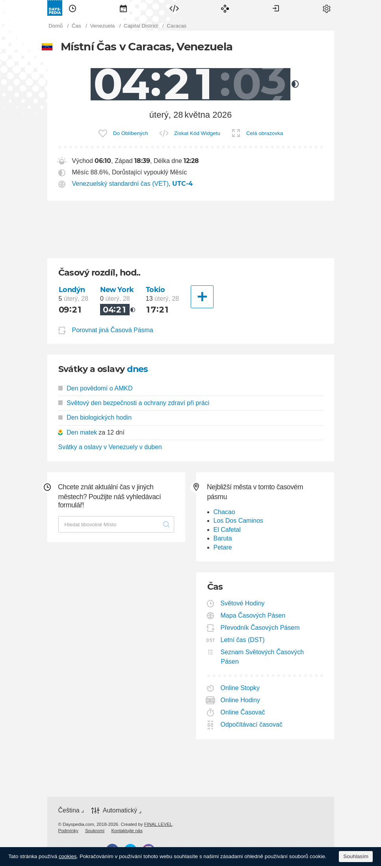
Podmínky (68, 830)
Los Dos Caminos (238, 520)
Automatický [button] (120, 810)
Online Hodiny (240, 700)
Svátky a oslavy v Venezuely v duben (110, 447)
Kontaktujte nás (126, 830)
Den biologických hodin (95, 417)
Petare (223, 547)
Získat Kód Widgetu (197, 133)
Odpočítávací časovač (251, 724)
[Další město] (202, 296)
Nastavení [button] (326, 8)
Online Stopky (240, 688)
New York (117, 289)
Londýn (72, 289)
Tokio (155, 289)
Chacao (224, 512)
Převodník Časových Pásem (260, 627)
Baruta (223, 538)
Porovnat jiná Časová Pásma (112, 330)
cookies (68, 856)
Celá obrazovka (264, 133)
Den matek (82, 432)
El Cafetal (227, 529)
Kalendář (123, 8)
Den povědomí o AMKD (95, 388)
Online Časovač (243, 712)
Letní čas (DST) (243, 640)
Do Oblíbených (130, 133)
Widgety (174, 8)
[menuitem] (72, 8)
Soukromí (94, 830)
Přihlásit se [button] (275, 8)
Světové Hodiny (243, 603)
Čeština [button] (69, 810)
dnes (137, 369)
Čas (72, 8)
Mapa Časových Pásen (253, 615)
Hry (224, 8)
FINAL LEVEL (158, 824)
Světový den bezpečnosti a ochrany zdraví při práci (134, 403)
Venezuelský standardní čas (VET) (120, 183)
